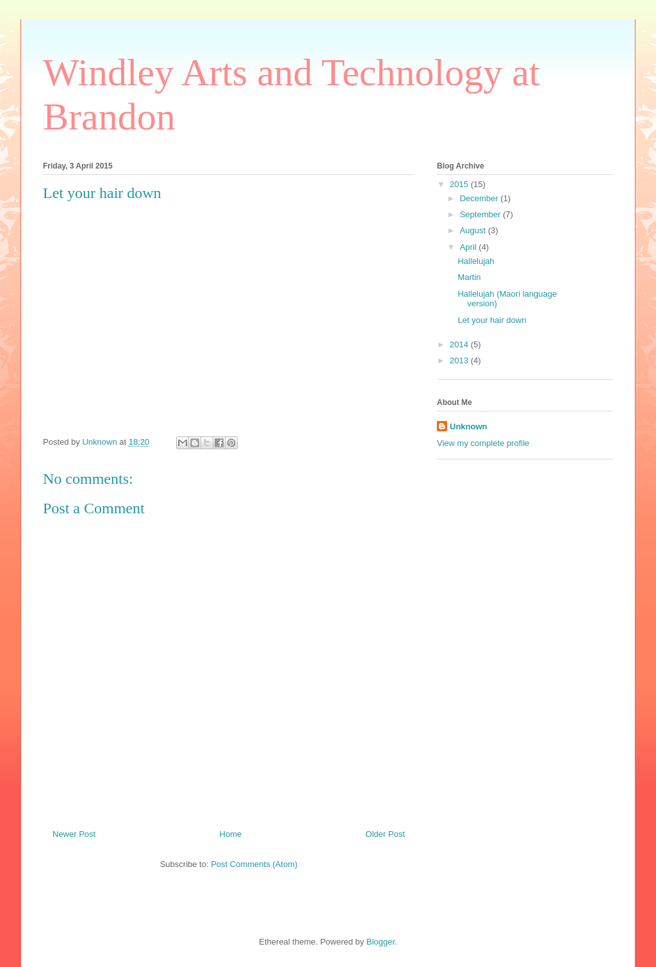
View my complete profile (483, 443)
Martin (468, 277)
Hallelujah (475, 261)
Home (231, 834)
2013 (460, 360)
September (481, 214)
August (474, 230)
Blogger (380, 941)
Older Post (385, 834)
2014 (460, 344)
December (480, 198)
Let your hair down (491, 320)
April (469, 247)
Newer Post (74, 834)
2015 (460, 184)
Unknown (469, 426)
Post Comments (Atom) (254, 864)
